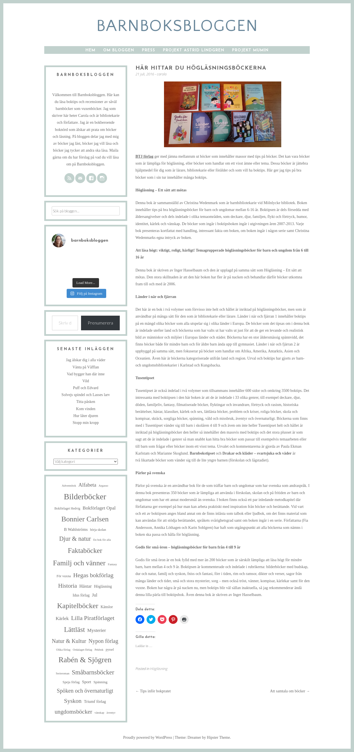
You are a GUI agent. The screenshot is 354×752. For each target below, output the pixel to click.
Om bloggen (118, 50)
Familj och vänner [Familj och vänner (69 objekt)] (79, 563)
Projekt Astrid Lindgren (193, 50)
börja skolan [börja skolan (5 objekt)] (98, 530)
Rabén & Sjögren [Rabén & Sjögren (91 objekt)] (85, 659)
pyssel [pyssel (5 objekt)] (110, 649)
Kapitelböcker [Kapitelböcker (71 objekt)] (77, 606)
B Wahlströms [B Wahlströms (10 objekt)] (76, 529)
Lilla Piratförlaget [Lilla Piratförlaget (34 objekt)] (92, 617)
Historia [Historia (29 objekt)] (67, 585)
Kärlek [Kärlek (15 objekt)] (62, 618)
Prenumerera (100, 322)
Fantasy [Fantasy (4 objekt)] (112, 564)
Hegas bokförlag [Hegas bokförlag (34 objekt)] (93, 575)
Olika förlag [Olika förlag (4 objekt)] (63, 649)
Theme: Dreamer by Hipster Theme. (203, 737)
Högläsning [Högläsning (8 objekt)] (103, 586)
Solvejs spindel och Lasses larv (85, 395)
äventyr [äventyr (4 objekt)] (110, 712)
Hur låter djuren (85, 416)
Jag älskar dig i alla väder (86, 360)
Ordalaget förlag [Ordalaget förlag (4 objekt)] (82, 649)
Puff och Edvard (85, 388)
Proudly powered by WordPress (147, 737)
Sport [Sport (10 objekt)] (86, 681)
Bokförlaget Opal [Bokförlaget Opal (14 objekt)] (99, 508)
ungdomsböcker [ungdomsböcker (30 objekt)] (73, 711)
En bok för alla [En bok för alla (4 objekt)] (102, 539)
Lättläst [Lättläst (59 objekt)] (74, 629)
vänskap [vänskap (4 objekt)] (99, 712)
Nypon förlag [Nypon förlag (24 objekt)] (103, 641)
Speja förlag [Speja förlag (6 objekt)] (71, 682)
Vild (85, 381)
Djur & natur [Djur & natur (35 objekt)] (75, 538)
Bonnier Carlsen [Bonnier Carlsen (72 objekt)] (85, 519)
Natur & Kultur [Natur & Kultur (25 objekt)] (69, 641)
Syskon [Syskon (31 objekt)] (72, 701)
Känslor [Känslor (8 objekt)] (107, 607)
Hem (90, 50)
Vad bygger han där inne (86, 374)
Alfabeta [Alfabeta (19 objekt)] (87, 485)
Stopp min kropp (86, 423)
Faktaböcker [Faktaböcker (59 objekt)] (85, 550)
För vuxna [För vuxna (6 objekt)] (63, 576)
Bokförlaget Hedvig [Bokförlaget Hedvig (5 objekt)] (67, 508)
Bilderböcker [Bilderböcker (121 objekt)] (85, 496)
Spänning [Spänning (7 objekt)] (100, 682)
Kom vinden (85, 409)
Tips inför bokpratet (153, 691)
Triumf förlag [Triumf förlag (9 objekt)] (95, 701)
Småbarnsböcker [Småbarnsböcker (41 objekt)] (93, 672)
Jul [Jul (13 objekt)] (94, 595)
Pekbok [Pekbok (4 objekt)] (99, 649)
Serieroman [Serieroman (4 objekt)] (62, 673)
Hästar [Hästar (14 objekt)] (85, 586)
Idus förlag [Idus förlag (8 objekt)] (81, 595)
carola (161, 74)
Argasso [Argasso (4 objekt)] (103, 485)
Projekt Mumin (250, 50)
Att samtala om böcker (290, 691)
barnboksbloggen (177, 26)
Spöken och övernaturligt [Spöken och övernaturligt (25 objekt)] (85, 691)
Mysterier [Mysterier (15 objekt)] (96, 630)
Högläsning (159, 668)
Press (148, 50)
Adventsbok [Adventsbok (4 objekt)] (69, 485)
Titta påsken (85, 402)
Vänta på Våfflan (85, 367)
